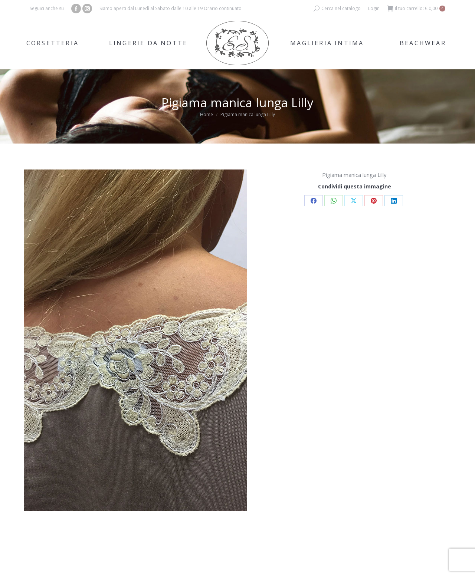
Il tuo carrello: (416, 8)
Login (374, 8)
